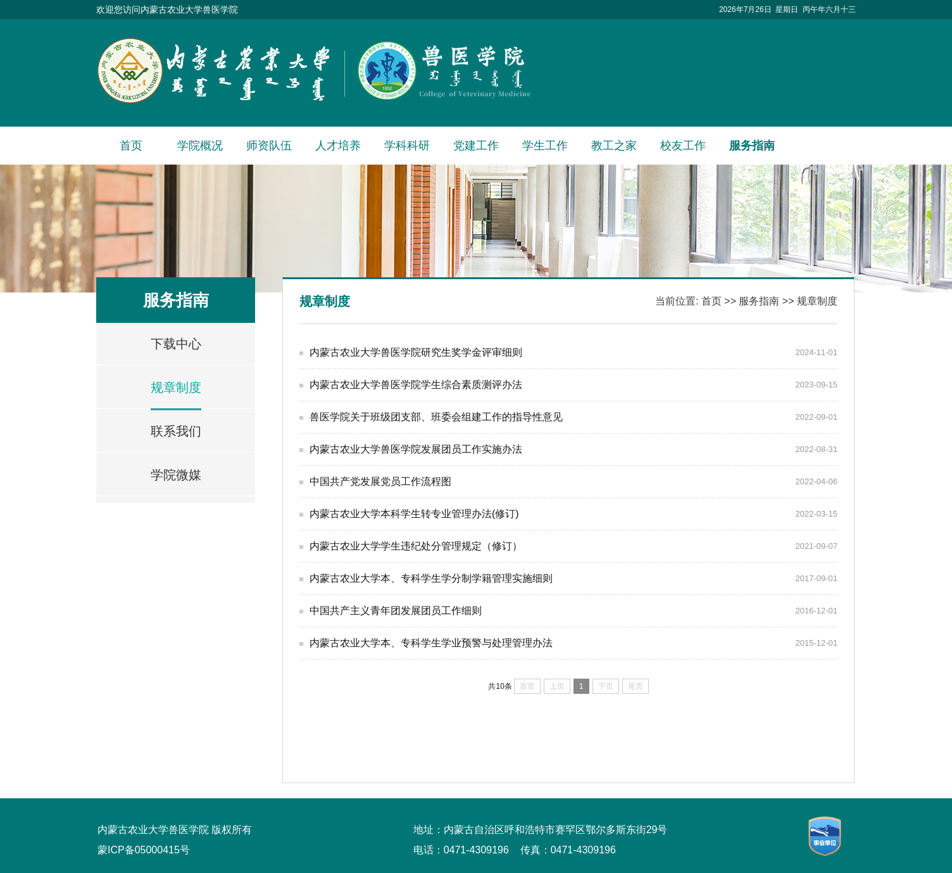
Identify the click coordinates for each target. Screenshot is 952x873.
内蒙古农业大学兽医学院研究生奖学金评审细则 (416, 352)
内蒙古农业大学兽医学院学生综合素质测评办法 (416, 384)
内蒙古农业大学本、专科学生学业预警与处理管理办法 (431, 642)
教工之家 (614, 145)
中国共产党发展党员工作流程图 (380, 481)
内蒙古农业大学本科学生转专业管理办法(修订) (414, 513)
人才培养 (338, 145)
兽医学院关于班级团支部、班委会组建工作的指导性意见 (436, 416)
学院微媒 (176, 475)
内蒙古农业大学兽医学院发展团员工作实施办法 (416, 449)
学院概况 (200, 145)
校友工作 (683, 145)
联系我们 (176, 431)
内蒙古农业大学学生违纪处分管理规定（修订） (416, 546)
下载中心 (176, 344)
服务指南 (752, 145)
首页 (131, 145)
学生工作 (545, 145)
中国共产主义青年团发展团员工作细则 (396, 610)
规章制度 (176, 387)
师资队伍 (269, 145)
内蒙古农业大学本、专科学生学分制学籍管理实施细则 (431, 578)
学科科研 (407, 145)
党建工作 (476, 145)
